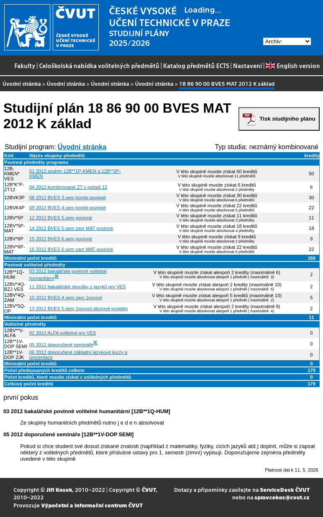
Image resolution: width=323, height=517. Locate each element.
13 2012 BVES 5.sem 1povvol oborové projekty (78, 308)
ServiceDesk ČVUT (285, 489)
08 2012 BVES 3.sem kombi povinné (67, 197)
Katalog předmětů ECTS (196, 65)
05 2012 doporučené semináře (61, 344)
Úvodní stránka (22, 83)
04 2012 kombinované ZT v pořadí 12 (68, 187)
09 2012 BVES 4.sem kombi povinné (67, 207)
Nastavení (247, 65)
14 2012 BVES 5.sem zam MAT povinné (71, 228)
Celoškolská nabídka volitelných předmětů (99, 65)
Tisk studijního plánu (287, 119)
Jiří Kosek (59, 489)
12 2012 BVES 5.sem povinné (60, 217)
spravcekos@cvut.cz (282, 497)
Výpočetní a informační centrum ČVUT (92, 505)
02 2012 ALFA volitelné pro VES (62, 332)
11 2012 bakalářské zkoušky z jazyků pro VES (77, 286)
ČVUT (149, 489)
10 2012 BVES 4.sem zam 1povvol (65, 297)
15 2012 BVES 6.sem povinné (60, 238)
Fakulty (24, 65)
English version (293, 65)
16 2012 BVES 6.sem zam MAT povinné (71, 249)
